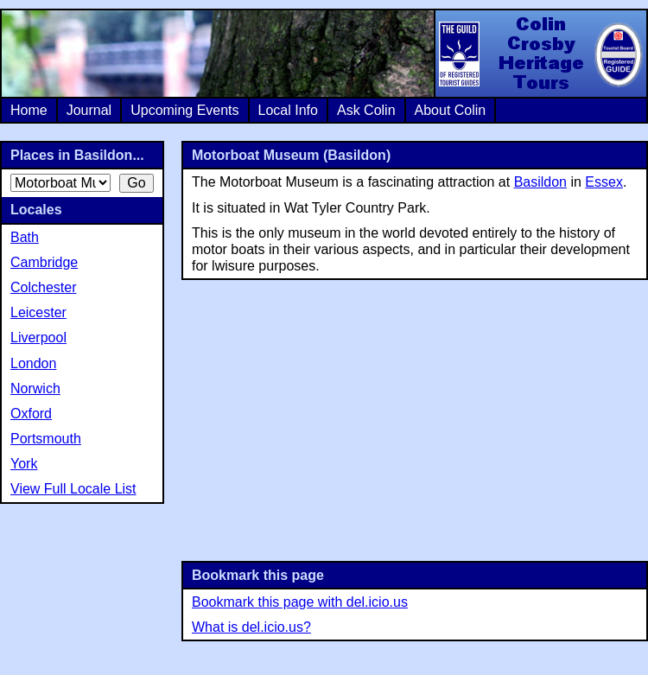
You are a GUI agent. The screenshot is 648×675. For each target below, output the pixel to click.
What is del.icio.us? (251, 627)
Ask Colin (366, 110)
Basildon (540, 182)
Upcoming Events (184, 110)
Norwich (35, 388)
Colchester (43, 287)
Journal (89, 110)
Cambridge (44, 262)
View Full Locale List (73, 488)
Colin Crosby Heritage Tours (540, 53)
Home (29, 110)
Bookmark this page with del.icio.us (300, 602)
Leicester (38, 312)
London (33, 363)
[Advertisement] (415, 418)
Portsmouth (45, 438)
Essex (604, 182)
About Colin (450, 110)
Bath (24, 237)
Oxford (31, 413)
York (23, 463)
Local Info (288, 110)
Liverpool (38, 337)
